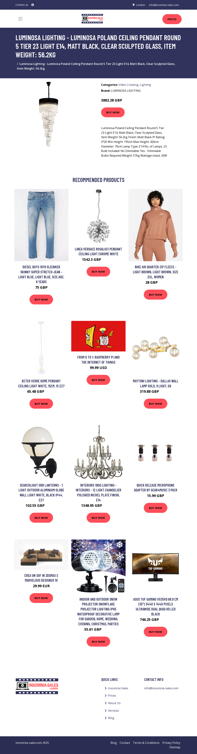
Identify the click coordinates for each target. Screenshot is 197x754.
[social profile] (32, 4)
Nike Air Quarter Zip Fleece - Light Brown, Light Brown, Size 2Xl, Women (155, 272)
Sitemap (174, 747)
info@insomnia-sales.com (164, 4)
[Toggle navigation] (20, 18)
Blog (111, 718)
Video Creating (128, 85)
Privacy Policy (171, 743)
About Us (114, 703)
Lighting (145, 85)
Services (113, 711)
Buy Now (112, 112)
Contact (125, 743)
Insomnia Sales (118, 688)
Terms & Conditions (146, 743)
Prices (172, 19)
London (140, 4)
